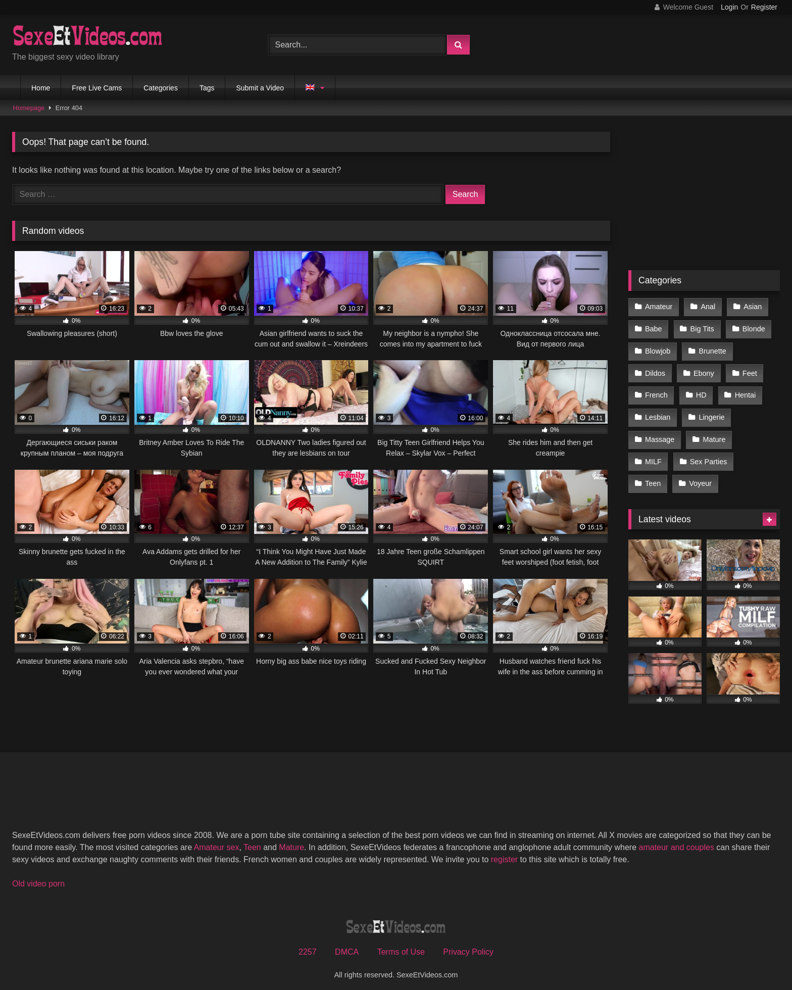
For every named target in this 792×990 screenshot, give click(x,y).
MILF (653, 456)
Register (764, 7)
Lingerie (711, 413)
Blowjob (657, 349)
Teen (653, 477)
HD (701, 392)
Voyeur (699, 477)
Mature (713, 435)
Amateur (658, 307)
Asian (751, 307)
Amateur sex (216, 840)
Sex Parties (708, 456)
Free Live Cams (97, 88)
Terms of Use (401, 945)
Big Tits (702, 328)
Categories (160, 88)
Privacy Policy (468, 945)
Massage (659, 435)
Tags (207, 88)
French (656, 392)
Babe (653, 328)
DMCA (347, 945)
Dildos (655, 371)
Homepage (29, 108)
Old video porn (38, 877)
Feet (748, 371)
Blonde (752, 328)
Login (729, 7)
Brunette (711, 349)
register (504, 853)
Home (40, 88)
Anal (707, 307)
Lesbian (657, 413)
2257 (308, 945)
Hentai (744, 392)
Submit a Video (260, 88)
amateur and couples (676, 840)
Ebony (703, 371)
